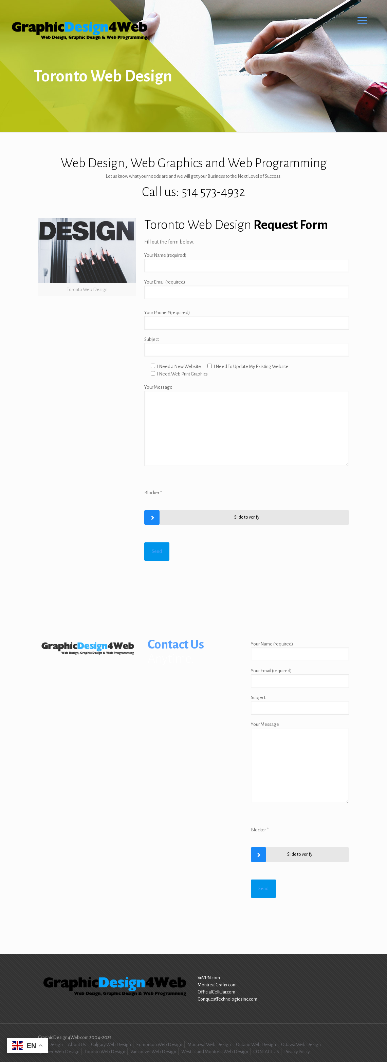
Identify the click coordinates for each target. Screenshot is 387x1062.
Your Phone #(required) (246, 320)
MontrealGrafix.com (217, 984)
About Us (77, 1044)
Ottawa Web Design (301, 1044)
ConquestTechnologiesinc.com (227, 999)
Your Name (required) (246, 262)
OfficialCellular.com (216, 992)
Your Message (246, 425)
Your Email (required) (246, 289)
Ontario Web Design (256, 1044)
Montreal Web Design (209, 1044)
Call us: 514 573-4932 (193, 192)
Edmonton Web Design (159, 1044)
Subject (246, 346)
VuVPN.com (209, 977)
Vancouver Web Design (153, 1051)
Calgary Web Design (111, 1044)
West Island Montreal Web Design (214, 1051)
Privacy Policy (297, 1051)
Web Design (50, 1044)
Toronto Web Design (105, 1051)
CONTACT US (266, 1051)
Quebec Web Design (58, 1051)
